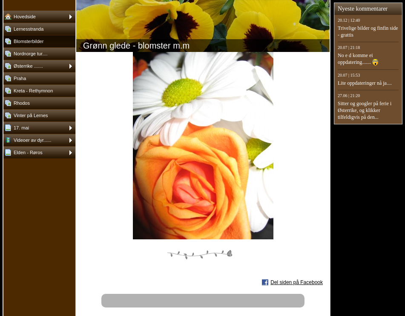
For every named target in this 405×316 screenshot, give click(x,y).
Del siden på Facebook (296, 282)
